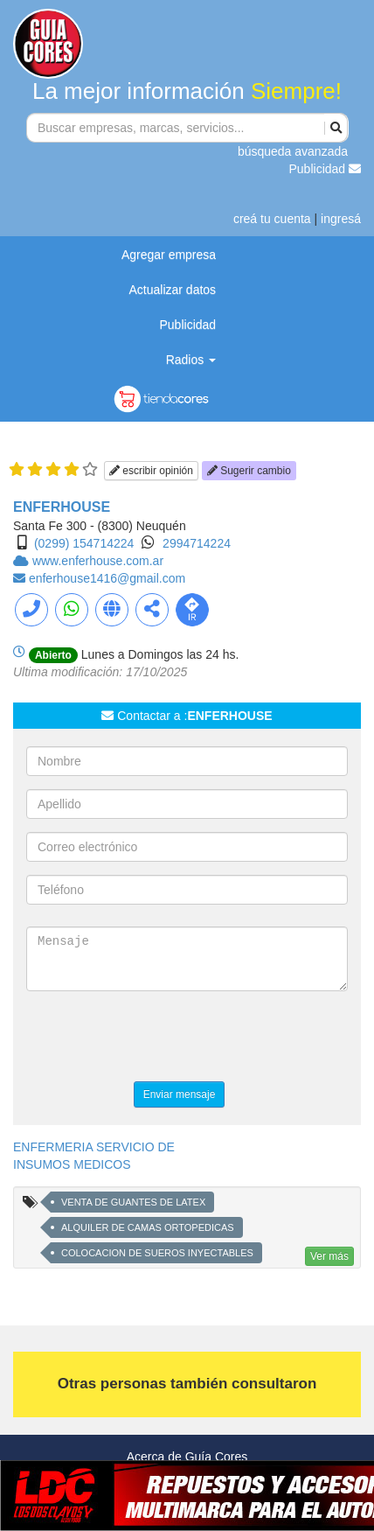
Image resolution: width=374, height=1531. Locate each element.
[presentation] (159, 1038)
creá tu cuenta (272, 219)
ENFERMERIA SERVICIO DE (94, 1147)
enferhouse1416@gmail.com (107, 578)
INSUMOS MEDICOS (72, 1164)
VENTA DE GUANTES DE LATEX (133, 1202)
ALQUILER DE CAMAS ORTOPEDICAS (147, 1227)
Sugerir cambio (249, 471)
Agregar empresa (168, 255)
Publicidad (325, 169)
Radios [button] (191, 360)
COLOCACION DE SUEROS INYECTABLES (157, 1253)
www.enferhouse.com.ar (97, 561)
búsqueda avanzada (293, 151)
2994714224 (197, 543)
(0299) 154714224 (84, 543)
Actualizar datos (173, 290)
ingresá (341, 219)
